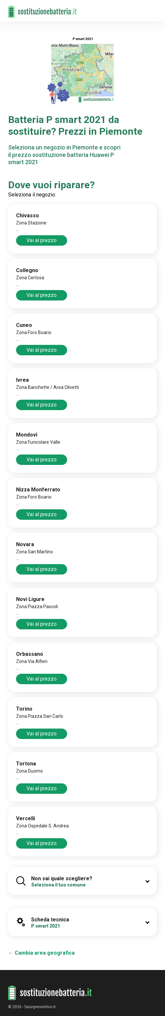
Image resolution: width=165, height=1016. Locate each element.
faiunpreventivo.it (40, 1007)
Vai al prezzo (42, 240)
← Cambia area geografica (41, 953)
